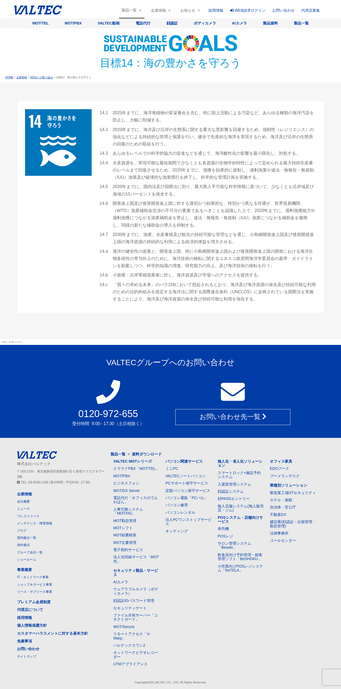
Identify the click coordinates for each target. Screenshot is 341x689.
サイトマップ (26, 656)
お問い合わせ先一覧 (232, 417)
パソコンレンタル (180, 512)
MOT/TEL (40, 23)
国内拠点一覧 (26, 538)
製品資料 (270, 23)
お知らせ (187, 10)
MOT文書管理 (124, 542)
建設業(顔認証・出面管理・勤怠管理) (293, 524)
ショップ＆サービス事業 (34, 584)
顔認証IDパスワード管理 (133, 600)
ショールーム (26, 559)
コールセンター (283, 540)
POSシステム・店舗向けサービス (240, 519)
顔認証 (172, 23)
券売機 (223, 529)
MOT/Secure (123, 627)
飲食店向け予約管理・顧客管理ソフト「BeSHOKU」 (240, 557)
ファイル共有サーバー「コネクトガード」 (135, 617)
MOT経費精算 (124, 535)
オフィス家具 (281, 461)
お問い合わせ (283, 10)
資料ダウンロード (147, 454)
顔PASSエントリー (234, 498)
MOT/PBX (73, 23)
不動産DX (278, 514)
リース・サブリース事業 (34, 592)
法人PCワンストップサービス (188, 521)
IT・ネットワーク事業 (33, 577)
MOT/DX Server (126, 490)
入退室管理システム (234, 484)
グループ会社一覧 (30, 552)
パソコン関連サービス (184, 461)
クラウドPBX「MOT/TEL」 (136, 468)
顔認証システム (231, 491)
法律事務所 (279, 533)
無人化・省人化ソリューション (240, 463)
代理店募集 (310, 10)
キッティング (176, 531)
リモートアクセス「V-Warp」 (131, 636)
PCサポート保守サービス (186, 483)
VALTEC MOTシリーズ (132, 461)
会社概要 (23, 501)
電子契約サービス (128, 550)
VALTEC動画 (109, 23)
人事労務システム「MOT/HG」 (128, 511)
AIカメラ (239, 23)
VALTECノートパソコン (185, 476)
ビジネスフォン (126, 483)
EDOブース (279, 468)
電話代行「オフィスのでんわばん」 (135, 500)
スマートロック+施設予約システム (239, 475)
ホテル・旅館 (281, 500)
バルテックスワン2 (129, 645)
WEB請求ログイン (248, 10)
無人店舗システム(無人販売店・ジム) (241, 508)
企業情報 (158, 10)
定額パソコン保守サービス (187, 490)
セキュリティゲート (130, 608)
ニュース (23, 509)
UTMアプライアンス (130, 664)
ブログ (22, 530)
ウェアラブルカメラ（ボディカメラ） (135, 591)
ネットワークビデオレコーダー (135, 654)
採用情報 (215, 10)
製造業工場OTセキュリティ (293, 493)
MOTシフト (123, 528)
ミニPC (171, 468)
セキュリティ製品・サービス (135, 572)
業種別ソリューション (288, 485)
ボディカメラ (205, 23)
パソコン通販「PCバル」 (186, 498)
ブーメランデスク (285, 476)
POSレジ (225, 536)
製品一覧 (129, 10)
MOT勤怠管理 (124, 521)
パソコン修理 (176, 505)
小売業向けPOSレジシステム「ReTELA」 (240, 568)
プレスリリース (28, 516)
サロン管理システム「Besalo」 (234, 545)
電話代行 (143, 23)
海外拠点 (23, 545)
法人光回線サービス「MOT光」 (136, 559)
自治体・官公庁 (283, 507)
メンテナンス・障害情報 (34, 523)
